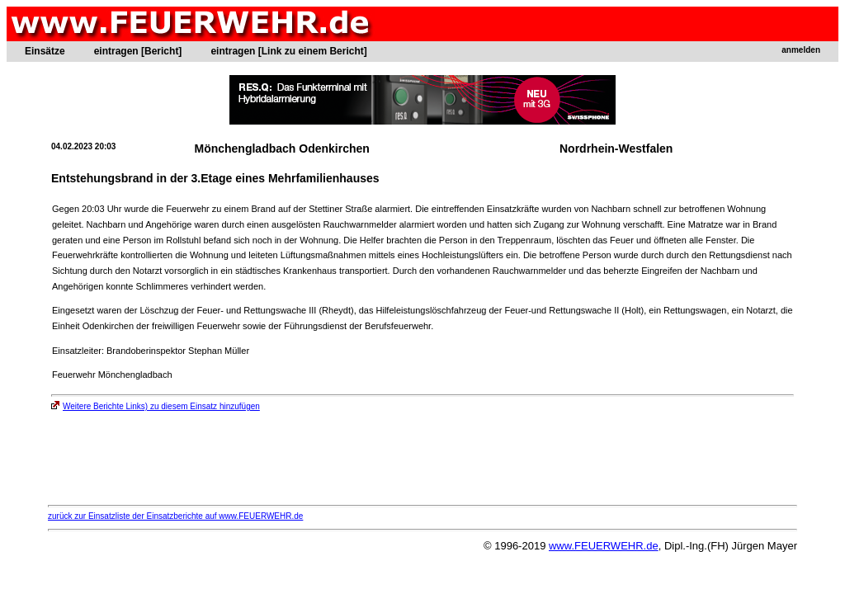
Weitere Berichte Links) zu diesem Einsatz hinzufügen (155, 406)
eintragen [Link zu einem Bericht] (288, 51)
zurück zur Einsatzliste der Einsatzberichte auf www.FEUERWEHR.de (175, 516)
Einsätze (45, 51)
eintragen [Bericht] (138, 51)
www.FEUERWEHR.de (604, 546)
